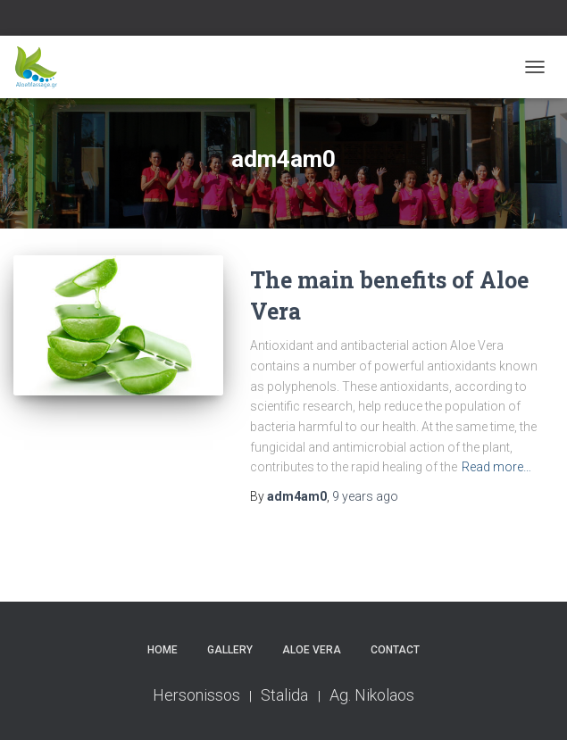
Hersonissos (196, 695)
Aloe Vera (311, 650)
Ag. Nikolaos (371, 695)
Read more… (496, 467)
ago (365, 496)
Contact (395, 650)
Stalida (286, 695)
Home (162, 650)
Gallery (230, 650)
